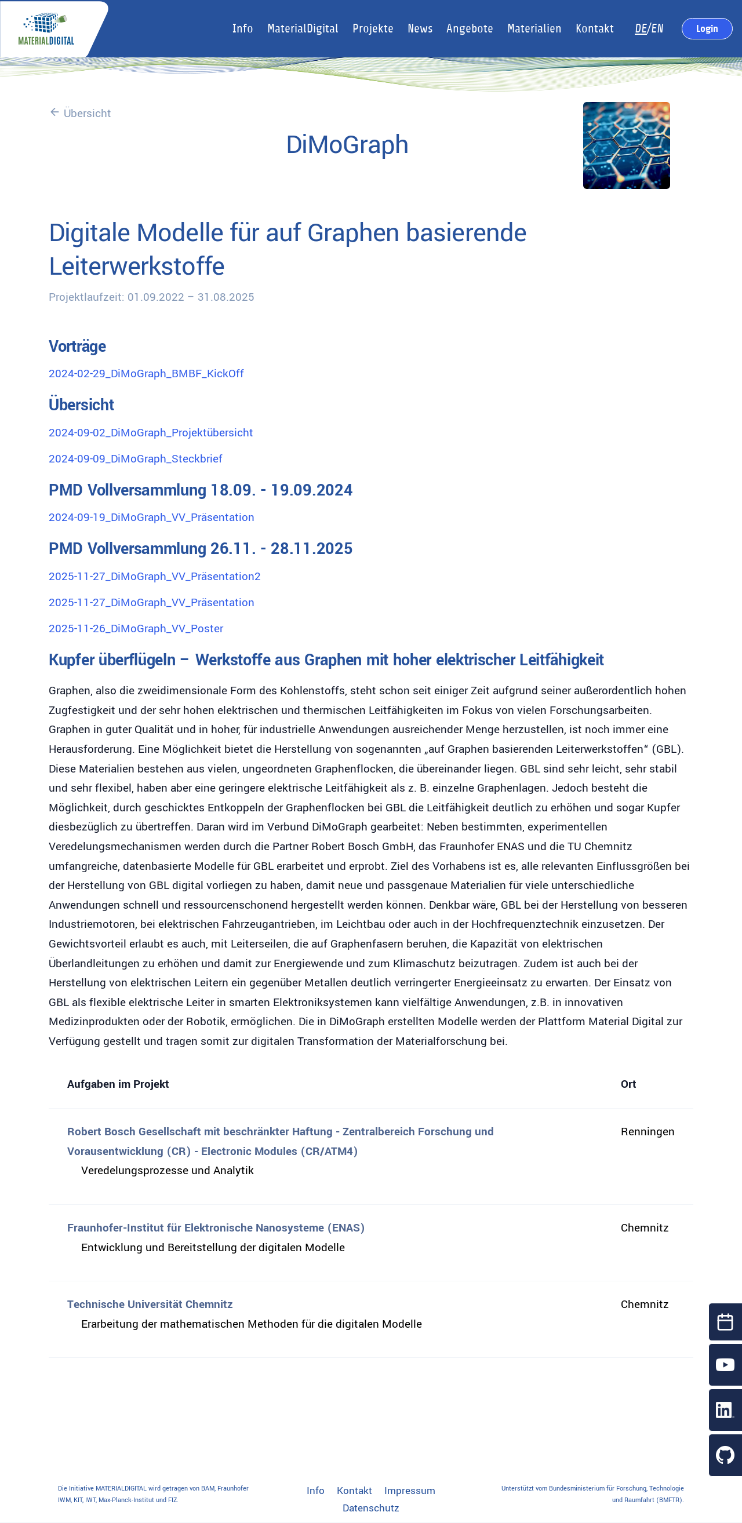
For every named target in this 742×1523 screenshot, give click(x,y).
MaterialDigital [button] (303, 28)
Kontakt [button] (595, 28)
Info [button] (242, 28)
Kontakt (354, 1491)
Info (316, 1491)
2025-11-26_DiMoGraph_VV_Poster (136, 629)
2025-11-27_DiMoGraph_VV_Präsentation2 (155, 577)
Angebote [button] (469, 28)
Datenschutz (371, 1508)
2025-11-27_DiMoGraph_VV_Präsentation (151, 603)
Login (707, 28)
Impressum (409, 1491)
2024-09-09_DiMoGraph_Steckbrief (136, 459)
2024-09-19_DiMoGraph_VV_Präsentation (151, 517)
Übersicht (80, 113)
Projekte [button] (373, 28)
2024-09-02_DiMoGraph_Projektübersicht (151, 433)
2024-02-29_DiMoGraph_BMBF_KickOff (146, 374)
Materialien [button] (534, 28)
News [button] (420, 28)
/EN (649, 28)
